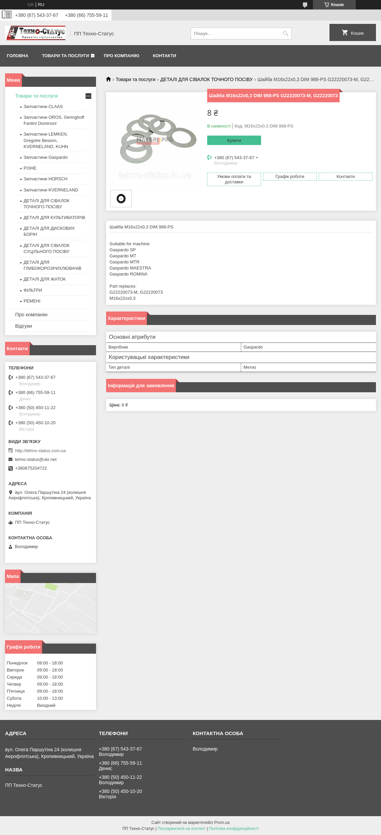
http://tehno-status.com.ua (40, 450)
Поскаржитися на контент (181, 828)
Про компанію (121, 55)
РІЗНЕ (30, 168)
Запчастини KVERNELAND (51, 189)
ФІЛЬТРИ (33, 290)
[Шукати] (286, 33)
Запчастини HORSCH (45, 178)
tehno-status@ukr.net (36, 459)
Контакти (165, 55)
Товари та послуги (65, 55)
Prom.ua (221, 822)
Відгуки (23, 326)
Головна (17, 55)
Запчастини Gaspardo (46, 157)
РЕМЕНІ (32, 300)
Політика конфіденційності (234, 828)
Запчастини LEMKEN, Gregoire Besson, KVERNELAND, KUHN (46, 140)
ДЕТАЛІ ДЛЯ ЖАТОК (45, 279)
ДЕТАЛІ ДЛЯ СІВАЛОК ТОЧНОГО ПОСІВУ (206, 79)
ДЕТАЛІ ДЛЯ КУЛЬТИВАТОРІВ (54, 217)
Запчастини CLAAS (43, 106)
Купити (234, 140)
